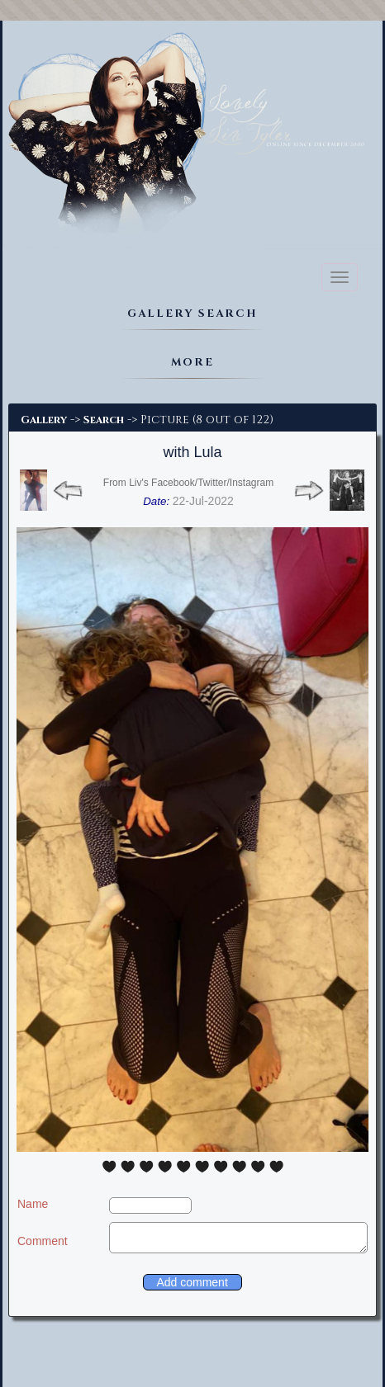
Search (103, 420)
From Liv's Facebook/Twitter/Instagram (188, 482)
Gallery (44, 420)
